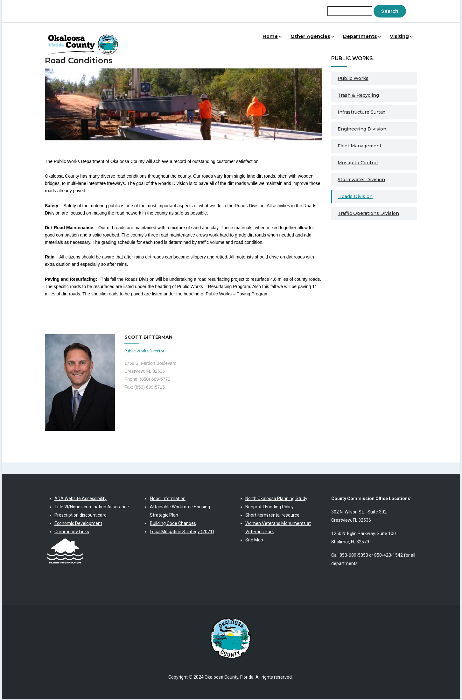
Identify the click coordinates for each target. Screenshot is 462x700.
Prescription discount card (80, 515)
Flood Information (168, 499)
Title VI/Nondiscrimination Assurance (91, 507)
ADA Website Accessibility (80, 499)
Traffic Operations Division (368, 214)
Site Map (254, 540)
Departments (359, 39)
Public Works (353, 79)
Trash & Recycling (358, 96)
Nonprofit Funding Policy (269, 507)
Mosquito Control (358, 163)
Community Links (71, 532)
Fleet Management (360, 146)
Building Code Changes (173, 524)
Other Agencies (308, 39)
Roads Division (355, 197)
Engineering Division (362, 129)
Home (266, 39)
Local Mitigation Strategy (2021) (182, 532)
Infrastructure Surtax (361, 113)
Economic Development (78, 524)
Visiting (400, 39)
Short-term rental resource (272, 515)
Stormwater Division (361, 180)
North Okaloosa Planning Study (276, 499)
